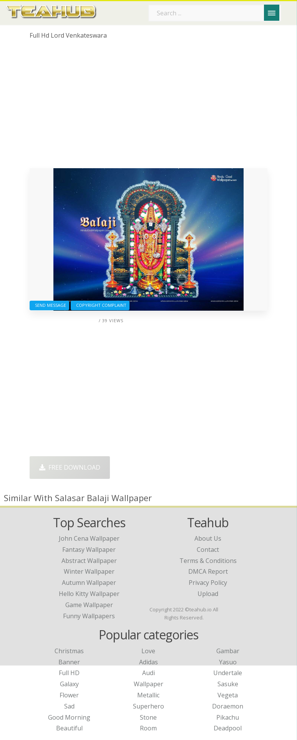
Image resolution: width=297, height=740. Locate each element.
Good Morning (69, 717)
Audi (148, 673)
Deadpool (228, 728)
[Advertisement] (148, 107)
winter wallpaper (89, 571)
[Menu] (271, 13)
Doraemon (227, 706)
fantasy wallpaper (89, 549)
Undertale (227, 673)
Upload (207, 593)
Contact (208, 549)
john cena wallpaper (89, 538)
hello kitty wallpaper (89, 593)
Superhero (148, 706)
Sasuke (227, 684)
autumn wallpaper (89, 582)
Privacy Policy (208, 582)
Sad (69, 706)
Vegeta (227, 695)
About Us (207, 538)
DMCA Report (208, 571)
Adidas (148, 662)
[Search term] (214, 13)
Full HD (69, 673)
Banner (69, 662)
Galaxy (69, 684)
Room (148, 728)
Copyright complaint (100, 305)
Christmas (69, 651)
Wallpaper (148, 684)
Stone (148, 717)
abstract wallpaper (89, 560)
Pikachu (227, 717)
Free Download (69, 467)
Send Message (49, 305)
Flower (69, 695)
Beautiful (69, 728)
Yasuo (228, 662)
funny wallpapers (89, 616)
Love (148, 651)
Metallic (148, 695)
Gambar (227, 651)
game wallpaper (89, 605)
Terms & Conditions (208, 560)
